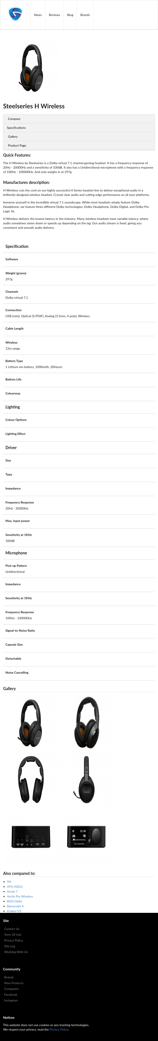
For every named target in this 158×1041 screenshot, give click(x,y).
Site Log (9, 946)
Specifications (16, 127)
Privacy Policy (13, 940)
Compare (14, 119)
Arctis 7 (12, 891)
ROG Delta (14, 901)
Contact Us (11, 929)
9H (9, 882)
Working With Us (16, 952)
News (38, 15)
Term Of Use (12, 934)
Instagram (11, 1000)
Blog (70, 15)
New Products (14, 983)
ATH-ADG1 (15, 886)
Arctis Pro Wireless (20, 896)
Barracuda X (15, 906)
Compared (11, 989)
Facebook (10, 994)
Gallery (13, 136)
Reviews (54, 15)
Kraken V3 (14, 911)
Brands (85, 15)
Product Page (17, 145)
